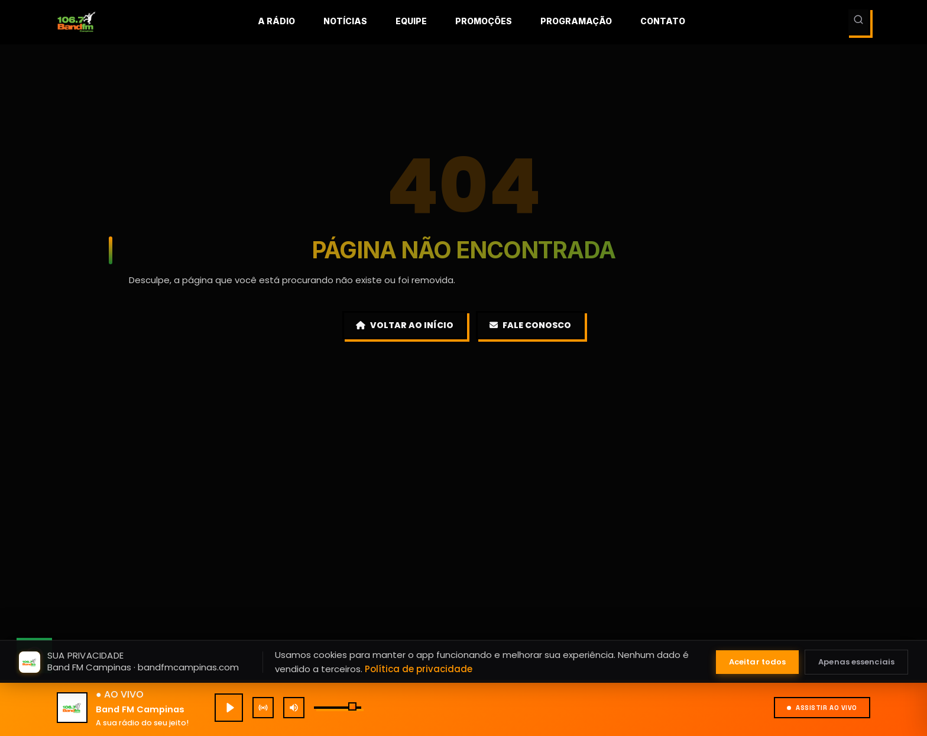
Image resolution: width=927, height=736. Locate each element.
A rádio (276, 21)
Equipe (411, 21)
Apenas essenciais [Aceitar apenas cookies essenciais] (856, 661)
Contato (662, 21)
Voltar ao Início (404, 325)
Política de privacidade (418, 669)
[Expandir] (826, 587)
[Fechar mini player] (900, 524)
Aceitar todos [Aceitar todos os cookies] (757, 661)
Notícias (345, 21)
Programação (576, 21)
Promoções (483, 21)
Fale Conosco (530, 325)
